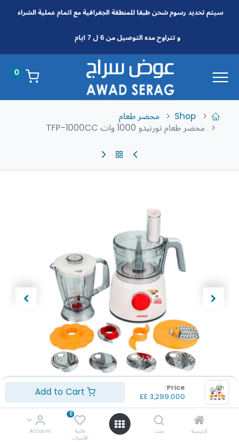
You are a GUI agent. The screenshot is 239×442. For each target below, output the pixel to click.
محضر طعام (139, 116)
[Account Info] (40, 421)
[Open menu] (119, 424)
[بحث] (159, 421)
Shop (185, 116)
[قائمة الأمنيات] (80, 421)
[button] (213, 298)
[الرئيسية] (199, 421)
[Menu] (220, 77)
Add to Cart (65, 392)
